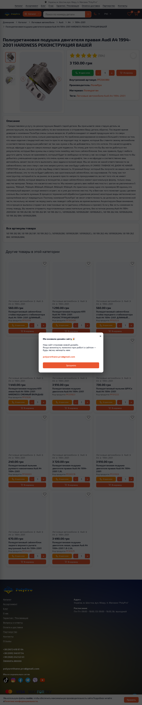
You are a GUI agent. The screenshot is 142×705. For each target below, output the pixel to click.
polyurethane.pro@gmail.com (59, 356)
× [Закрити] (100, 336)
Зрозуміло (71, 365)
